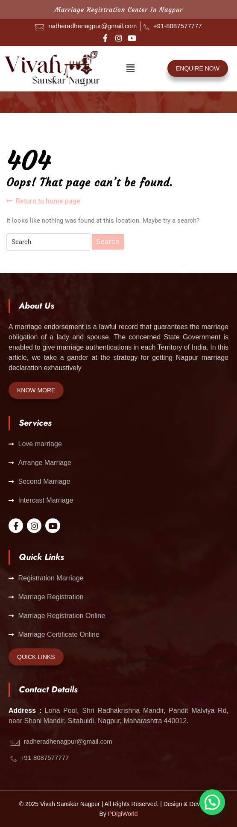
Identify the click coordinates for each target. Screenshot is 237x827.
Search (108, 242)
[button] (130, 68)
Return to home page (43, 200)
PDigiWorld (123, 813)
